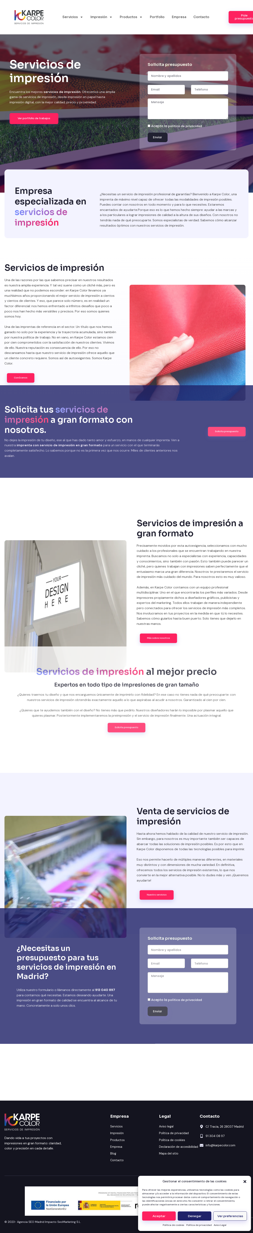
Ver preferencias (230, 1216)
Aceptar (159, 1216)
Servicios (72, 17)
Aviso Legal (220, 1225)
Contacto (201, 17)
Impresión (101, 17)
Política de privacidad (199, 1225)
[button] (245, 1182)
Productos (131, 17)
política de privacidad (186, 119)
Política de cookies (173, 1225)
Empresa (179, 17)
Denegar (194, 1216)
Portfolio (157, 17)
